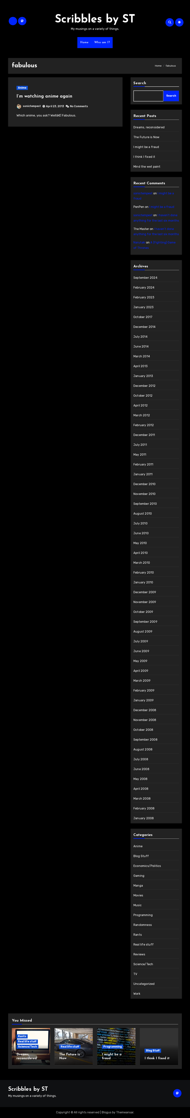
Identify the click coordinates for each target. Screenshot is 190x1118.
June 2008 (141, 769)
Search (139, 83)
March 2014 (141, 356)
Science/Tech (143, 964)
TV (135, 974)
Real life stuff (143, 944)
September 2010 (145, 504)
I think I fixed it (144, 157)
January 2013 (143, 376)
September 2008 (145, 739)
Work (136, 993)
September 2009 (145, 621)
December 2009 (144, 592)
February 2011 (143, 464)
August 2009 (142, 631)
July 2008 (140, 759)
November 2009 (144, 602)
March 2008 (141, 798)
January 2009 (143, 700)
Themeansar (124, 1112)
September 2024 (145, 277)
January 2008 (143, 818)
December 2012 (144, 386)
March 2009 (141, 680)
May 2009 (140, 661)
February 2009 (144, 690)
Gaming (138, 875)
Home (84, 42)
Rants (137, 934)
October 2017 (142, 317)
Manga (138, 885)
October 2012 (143, 395)
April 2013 (140, 366)
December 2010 (144, 484)
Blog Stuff (141, 856)
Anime (22, 87)
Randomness (142, 925)
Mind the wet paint (146, 166)
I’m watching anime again (44, 96)
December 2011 (144, 435)
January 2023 (143, 307)
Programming (143, 915)
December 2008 (144, 710)
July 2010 (140, 523)
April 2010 (140, 553)
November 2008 (144, 720)
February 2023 (143, 297)
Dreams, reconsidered (149, 127)
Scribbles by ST (95, 19)
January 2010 (143, 582)
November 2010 (144, 494)
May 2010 (140, 543)
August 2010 (142, 513)
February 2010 (143, 572)
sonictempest (29, 106)
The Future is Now (146, 137)
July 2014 (140, 336)
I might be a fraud (146, 147)
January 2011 (143, 474)
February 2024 (144, 287)
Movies (138, 895)
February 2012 (143, 425)
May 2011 (139, 454)
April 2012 (140, 405)
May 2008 (140, 779)
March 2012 (141, 415)
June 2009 (141, 651)
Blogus (106, 1112)
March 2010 (141, 562)
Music (137, 905)
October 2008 (143, 730)
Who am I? (102, 42)
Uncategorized (144, 984)
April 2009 (140, 671)
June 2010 (141, 533)
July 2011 (140, 445)
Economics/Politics (147, 866)
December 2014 (144, 327)
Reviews (139, 954)
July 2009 (140, 641)
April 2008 (140, 789)
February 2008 (144, 808)
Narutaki (139, 242)
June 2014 (141, 346)
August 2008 (142, 749)
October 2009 (143, 612)
